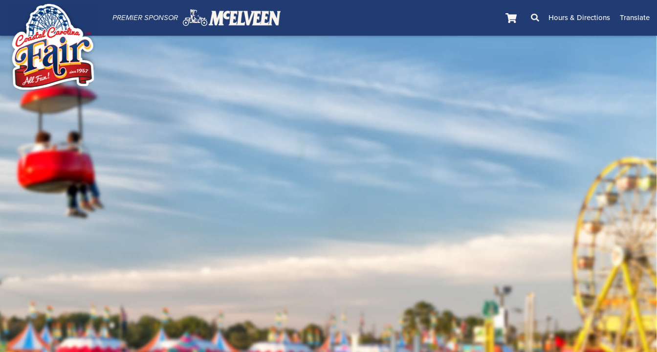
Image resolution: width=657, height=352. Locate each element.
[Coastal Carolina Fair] (52, 49)
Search (535, 17)
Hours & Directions (579, 17)
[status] (512, 17)
